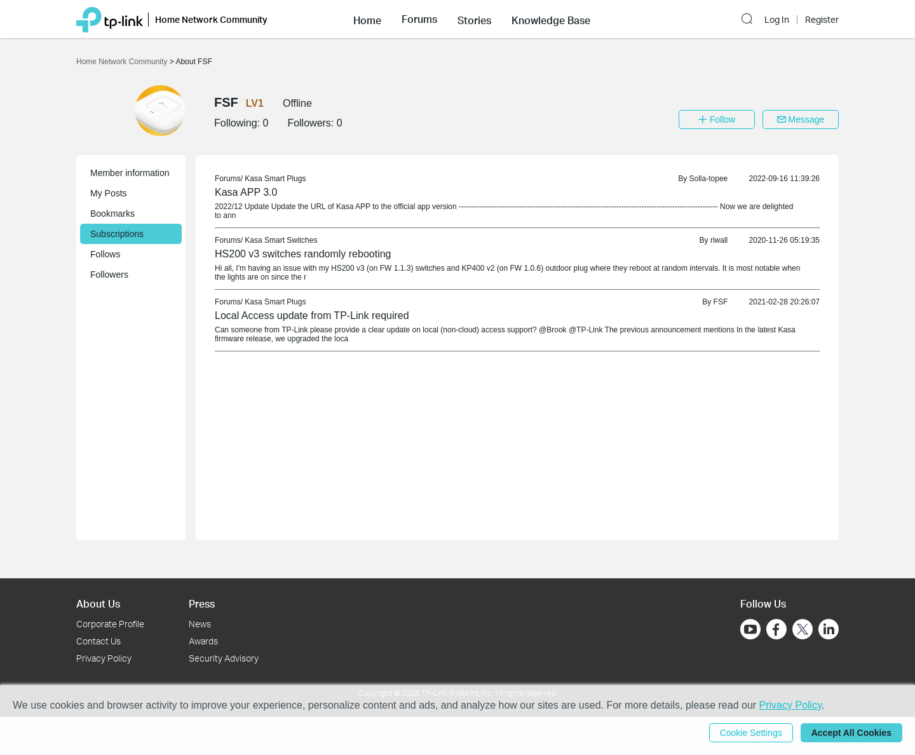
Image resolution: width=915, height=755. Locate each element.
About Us (98, 603)
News (200, 623)
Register (822, 19)
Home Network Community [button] (211, 19)
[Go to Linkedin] (828, 629)
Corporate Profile (110, 623)
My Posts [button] (108, 193)
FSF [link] (721, 301)
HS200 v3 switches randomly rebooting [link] (303, 253)
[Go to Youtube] (750, 629)
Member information (130, 173)
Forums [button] (419, 19)
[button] (367, 19)
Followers (109, 274)
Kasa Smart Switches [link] (281, 240)
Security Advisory (224, 658)
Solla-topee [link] (708, 178)
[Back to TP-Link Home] (109, 18)
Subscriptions (117, 234)
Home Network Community (123, 61)
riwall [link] (719, 240)
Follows (105, 254)
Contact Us (98, 641)
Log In (776, 19)
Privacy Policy (104, 658)
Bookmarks (112, 213)
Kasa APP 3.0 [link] (246, 192)
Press (202, 603)
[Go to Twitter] (802, 630)
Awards (203, 641)
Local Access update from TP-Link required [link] (312, 315)
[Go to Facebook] (776, 629)
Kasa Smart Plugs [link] (275, 178)
